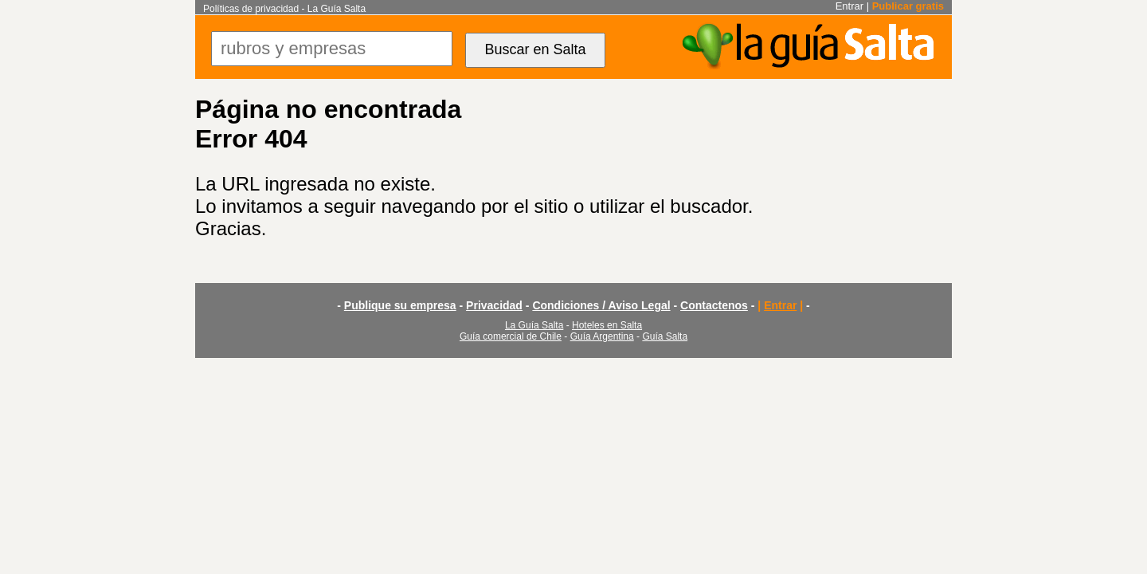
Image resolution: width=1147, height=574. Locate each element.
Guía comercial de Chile (511, 336)
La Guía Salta (534, 325)
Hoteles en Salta (607, 325)
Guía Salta (664, 336)
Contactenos (714, 305)
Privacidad (494, 305)
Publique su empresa (400, 305)
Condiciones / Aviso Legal (601, 305)
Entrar (849, 6)
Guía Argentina (602, 336)
